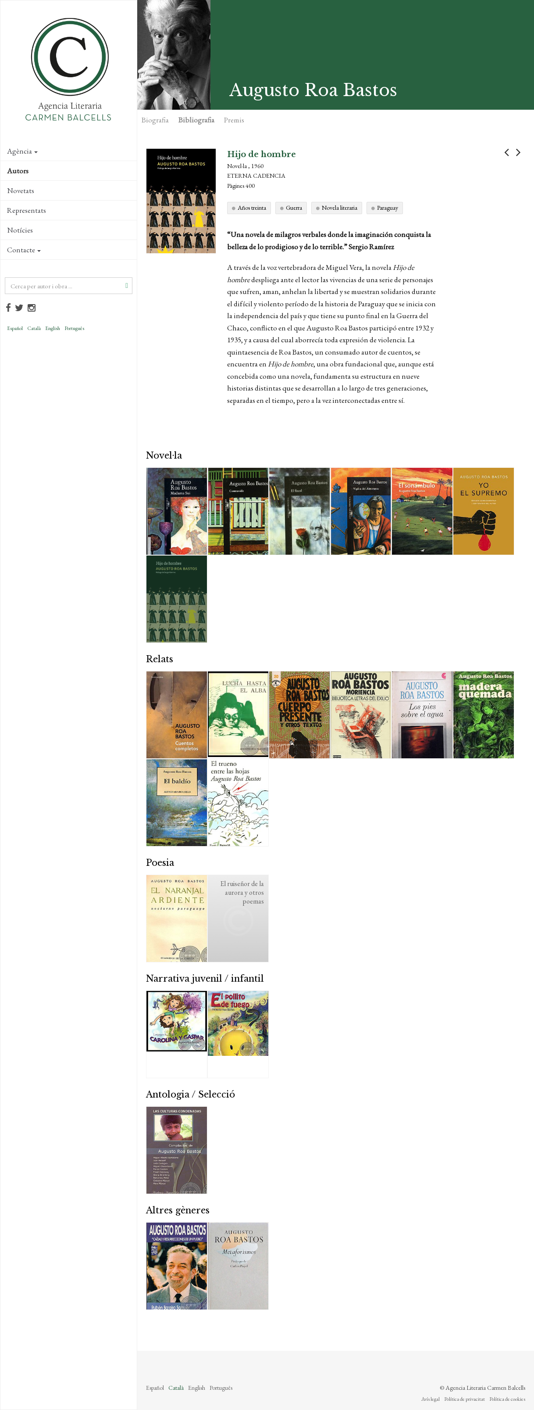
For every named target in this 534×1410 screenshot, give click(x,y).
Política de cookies (507, 1399)
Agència (22, 151)
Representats (26, 210)
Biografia (155, 120)
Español (15, 328)
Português (74, 328)
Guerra (294, 208)
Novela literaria (339, 208)
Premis (234, 120)
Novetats (20, 190)
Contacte (24, 250)
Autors (17, 171)
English (52, 328)
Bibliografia (196, 120)
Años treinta (252, 208)
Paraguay (387, 208)
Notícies (20, 230)
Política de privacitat (464, 1399)
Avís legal (430, 1399)
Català (34, 328)
